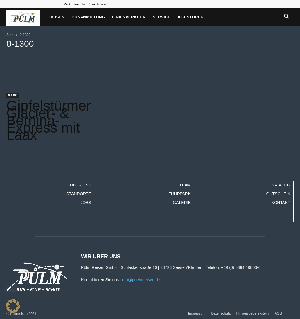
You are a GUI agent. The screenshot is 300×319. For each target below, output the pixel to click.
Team (185, 185)
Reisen (56, 17)
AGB (278, 313)
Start (10, 35)
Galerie (182, 202)
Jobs (85, 202)
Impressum (196, 313)
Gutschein (278, 193)
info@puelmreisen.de (140, 279)
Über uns (80, 185)
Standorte (78, 193)
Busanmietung (88, 17)
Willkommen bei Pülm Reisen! (85, 4)
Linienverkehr (129, 17)
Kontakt (280, 202)
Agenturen (191, 17)
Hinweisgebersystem (252, 313)
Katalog (281, 185)
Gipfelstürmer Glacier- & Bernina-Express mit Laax (48, 120)
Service (162, 17)
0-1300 (12, 95)
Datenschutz (221, 313)
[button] (286, 17)
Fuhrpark (179, 193)
